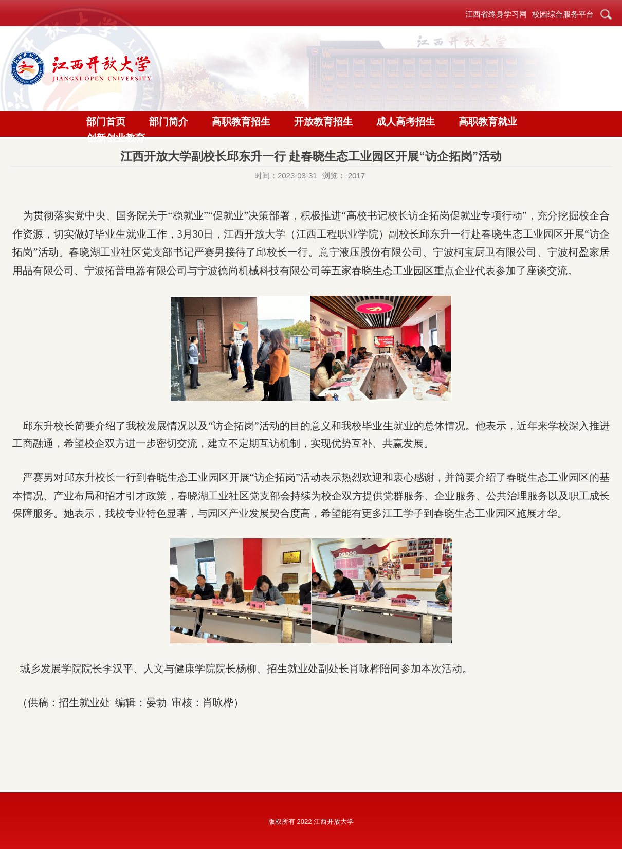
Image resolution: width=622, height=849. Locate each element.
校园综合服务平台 (563, 14)
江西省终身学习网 (496, 14)
